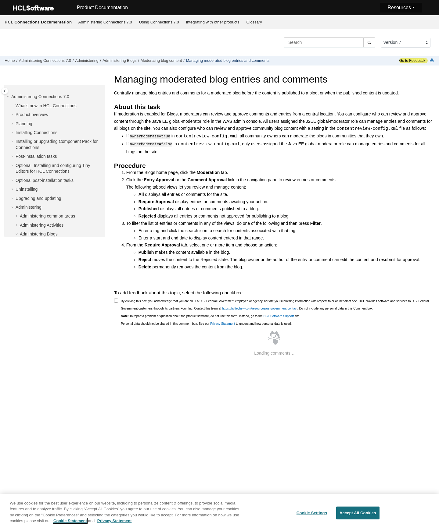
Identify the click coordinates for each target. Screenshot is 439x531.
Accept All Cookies (358, 516)
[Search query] (329, 42)
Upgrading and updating (38, 198)
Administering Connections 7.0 (105, 22)
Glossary (254, 22)
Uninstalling (27, 189)
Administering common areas (47, 216)
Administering (86, 60)
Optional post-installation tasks (45, 180)
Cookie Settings (312, 516)
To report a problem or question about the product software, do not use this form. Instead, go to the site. (210, 315)
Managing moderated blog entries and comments (228, 60)
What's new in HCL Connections (46, 105)
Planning (24, 123)
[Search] (369, 42)
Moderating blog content (161, 60)
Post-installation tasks (36, 156)
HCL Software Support (279, 315)
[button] (8, 97)
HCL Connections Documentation (38, 22)
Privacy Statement (222, 323)
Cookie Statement (70, 524)
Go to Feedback (412, 60)
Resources (399, 7)
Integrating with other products (212, 22)
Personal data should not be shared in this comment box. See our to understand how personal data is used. (206, 323)
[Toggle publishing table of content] (5, 91)
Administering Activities (41, 225)
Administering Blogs (119, 60)
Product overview (32, 114)
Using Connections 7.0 (159, 22)
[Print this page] (432, 60)
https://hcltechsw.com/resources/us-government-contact (259, 308)
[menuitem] (105, 22)
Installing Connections (36, 132)
